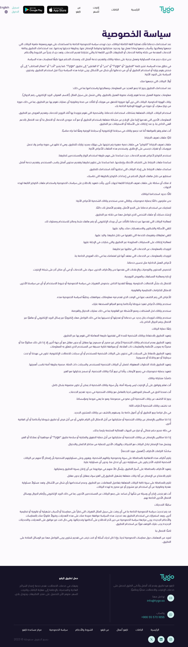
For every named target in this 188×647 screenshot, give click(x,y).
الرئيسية (135, 10)
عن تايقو (78, 9)
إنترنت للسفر (96, 9)
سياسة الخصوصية (58, 630)
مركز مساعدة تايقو (32, 630)
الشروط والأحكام (84, 630)
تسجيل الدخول (15, 9)
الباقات (115, 10)
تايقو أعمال (122, 630)
